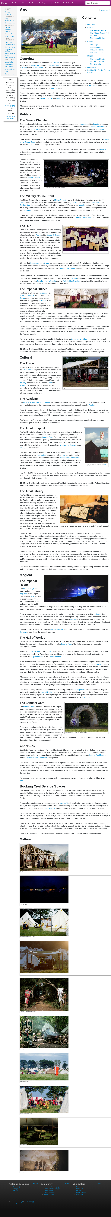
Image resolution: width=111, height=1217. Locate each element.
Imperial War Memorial (97, 755)
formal (81, 205)
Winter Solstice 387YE (10, 54)
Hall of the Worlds (57, 629)
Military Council (60, 200)
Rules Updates (9, 69)
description (85, 697)
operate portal (78, 690)
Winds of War (9, 34)
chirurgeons (24, 447)
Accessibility (9, 62)
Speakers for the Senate (46, 281)
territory (73, 619)
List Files (78, 1191)
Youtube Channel (49, 1194)
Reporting (8, 14)
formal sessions (34, 651)
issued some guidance (79, 339)
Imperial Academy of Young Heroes (36, 402)
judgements (34, 263)
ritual (63, 455)
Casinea (55, 63)
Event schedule (49, 808)
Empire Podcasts (49, 1192)
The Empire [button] (32, 3)
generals (73, 202)
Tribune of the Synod (67, 268)
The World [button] (66, 3)
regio (32, 596)
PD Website (16, 1187)
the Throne (37, 129)
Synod (101, 129)
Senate (96, 124)
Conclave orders (55, 657)
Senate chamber (46, 98)
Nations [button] (24, 3)
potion (43, 455)
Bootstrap (20, 1202)
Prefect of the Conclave (71, 281)
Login (77, 1187)
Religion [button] (57, 3)
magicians (23, 594)
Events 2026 (9, 42)
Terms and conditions (14, 1204)
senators (84, 124)
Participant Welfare (8, 50)
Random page (9, 74)
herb (38, 455)
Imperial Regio (28, 589)
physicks (63, 445)
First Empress (28, 370)
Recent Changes (81, 1192)
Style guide (79, 1194)
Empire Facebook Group (51, 1189)
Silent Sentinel (55, 65)
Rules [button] (74, 3)
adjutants (27, 210)
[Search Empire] (97, 3)
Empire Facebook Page (51, 1187)
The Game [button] (15, 3)
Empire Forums (49, 1191)
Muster (22, 202)
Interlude (7, 27)
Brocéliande (38, 68)
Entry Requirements (9, 19)
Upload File (79, 1189)
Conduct (7, 12)
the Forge (59, 98)
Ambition (23, 385)
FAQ (6, 71)
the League (93, 86)
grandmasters (38, 657)
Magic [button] (51, 3)
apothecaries (72, 445)
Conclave (73, 278)
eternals (99, 664)
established (44, 293)
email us (64, 803)
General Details (10, 45)
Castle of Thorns (53, 235)
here (21, 780)
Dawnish (54, 88)
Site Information (10, 47)
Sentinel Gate (25, 205)
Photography (9, 64)
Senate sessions (97, 127)
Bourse (103, 149)
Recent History (9, 36)
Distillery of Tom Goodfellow (36, 758)
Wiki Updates (9, 67)
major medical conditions (69, 458)
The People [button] (42, 3)
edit (34, 1183)
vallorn (24, 68)
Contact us (15, 1191)
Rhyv (105, 464)
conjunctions (95, 202)
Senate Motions (34, 178)
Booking (15, 1189)
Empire (4, 3)
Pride (50, 383)
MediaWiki (30, 1202)
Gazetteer (104, 10)
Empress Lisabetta (27, 295)
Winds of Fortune (7, 30)
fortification (35, 65)
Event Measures (10, 23)
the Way (23, 383)
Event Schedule (10, 57)
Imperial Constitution (83, 218)
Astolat (38, 235)
